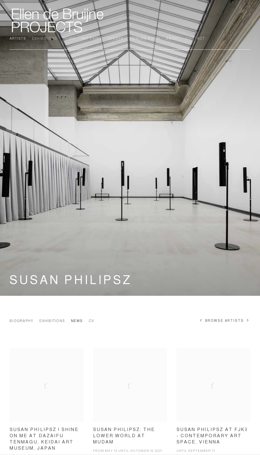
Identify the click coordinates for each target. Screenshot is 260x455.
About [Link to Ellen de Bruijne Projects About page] (173, 38)
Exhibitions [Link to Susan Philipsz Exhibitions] (52, 321)
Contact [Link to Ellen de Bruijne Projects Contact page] (195, 38)
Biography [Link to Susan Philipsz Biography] (21, 321)
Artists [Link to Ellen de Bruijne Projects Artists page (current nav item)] (18, 38)
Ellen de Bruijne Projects (57, 20)
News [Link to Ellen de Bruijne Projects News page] (69, 38)
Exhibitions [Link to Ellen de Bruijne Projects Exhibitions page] (45, 38)
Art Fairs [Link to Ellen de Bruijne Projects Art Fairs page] (91, 38)
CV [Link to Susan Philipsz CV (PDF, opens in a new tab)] (91, 321)
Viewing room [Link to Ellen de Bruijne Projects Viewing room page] (144, 38)
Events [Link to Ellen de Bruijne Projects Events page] (115, 38)
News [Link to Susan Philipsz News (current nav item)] (77, 321)
